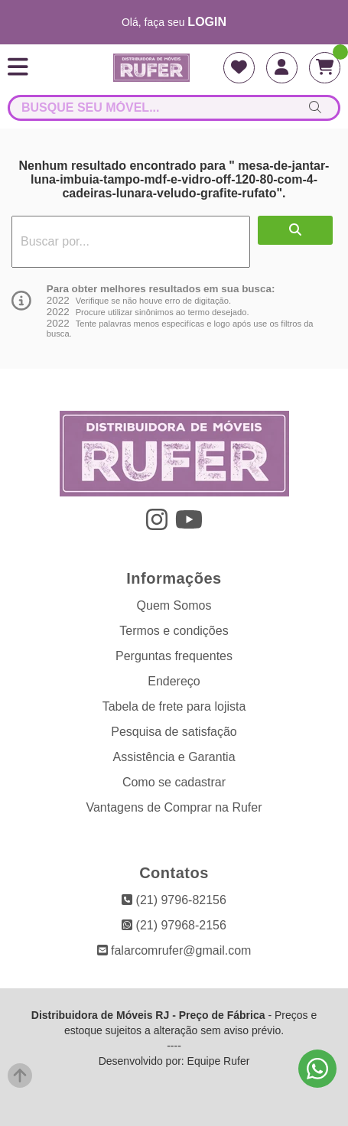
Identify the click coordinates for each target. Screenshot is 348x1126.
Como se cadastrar (174, 782)
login (206, 21)
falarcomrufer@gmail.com (174, 950)
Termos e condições (173, 630)
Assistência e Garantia (173, 756)
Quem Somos (174, 605)
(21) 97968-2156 (174, 925)
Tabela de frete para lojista (174, 706)
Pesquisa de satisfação (174, 731)
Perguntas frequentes (174, 655)
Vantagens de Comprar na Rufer (174, 807)
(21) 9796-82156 (174, 899)
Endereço (174, 681)
